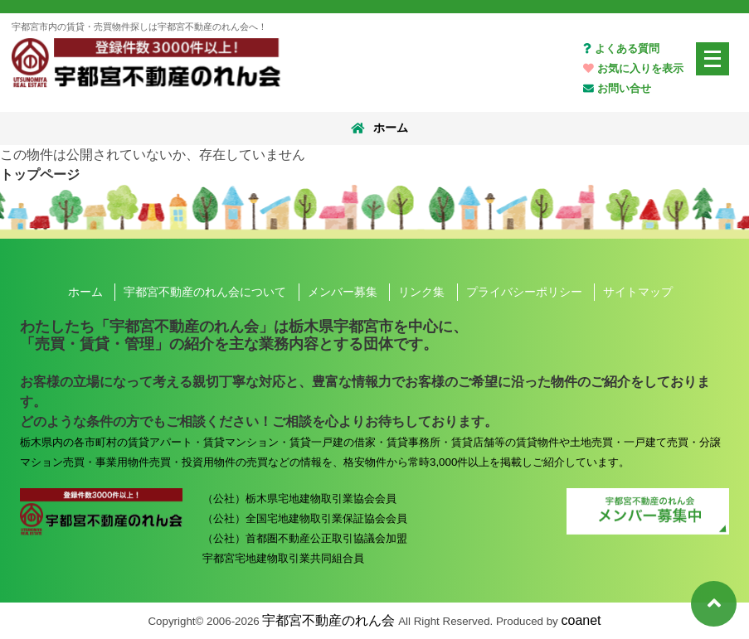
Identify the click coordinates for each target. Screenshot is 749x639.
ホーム (378, 128)
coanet (581, 620)
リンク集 (421, 291)
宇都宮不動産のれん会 (328, 620)
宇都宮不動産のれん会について (205, 291)
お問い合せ (617, 88)
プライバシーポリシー (524, 291)
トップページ (40, 174)
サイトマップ (638, 291)
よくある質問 (621, 48)
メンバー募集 (342, 291)
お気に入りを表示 (633, 68)
